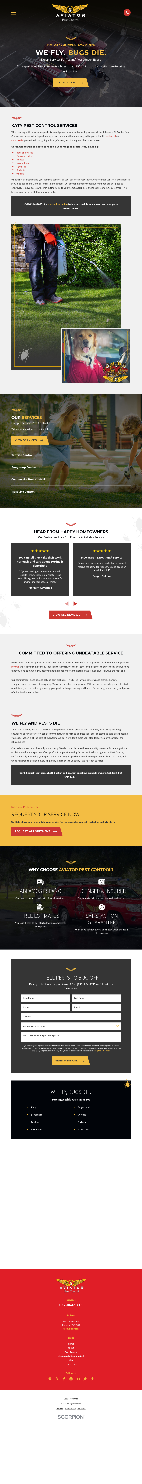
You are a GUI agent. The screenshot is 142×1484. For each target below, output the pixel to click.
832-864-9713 (71, 1185)
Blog (71, 1240)
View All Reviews (70, 615)
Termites (21, 166)
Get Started (69, 83)
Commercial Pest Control (71, 1236)
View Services (29, 440)
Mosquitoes (22, 163)
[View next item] (75, 603)
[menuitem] (59, 1289)
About (71, 1228)
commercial (17, 140)
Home (71, 1224)
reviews (15, 666)
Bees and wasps (24, 152)
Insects (20, 159)
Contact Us (71, 1244)
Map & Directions (71, 1209)
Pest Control (71, 1232)
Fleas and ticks (24, 156)
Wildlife (20, 173)
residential (110, 136)
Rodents (20, 170)
